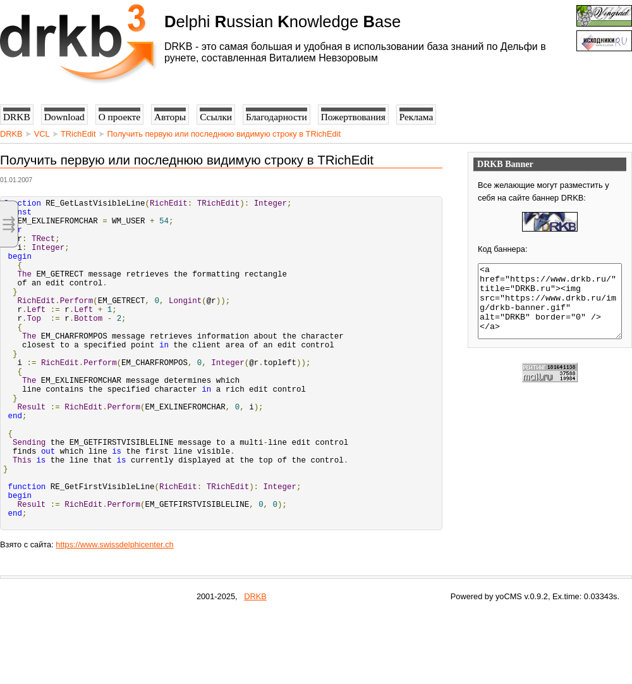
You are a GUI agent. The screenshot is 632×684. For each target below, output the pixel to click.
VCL (41, 134)
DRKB (11, 134)
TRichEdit (78, 134)
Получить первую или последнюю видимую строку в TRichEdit (224, 134)
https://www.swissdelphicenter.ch (114, 614)
